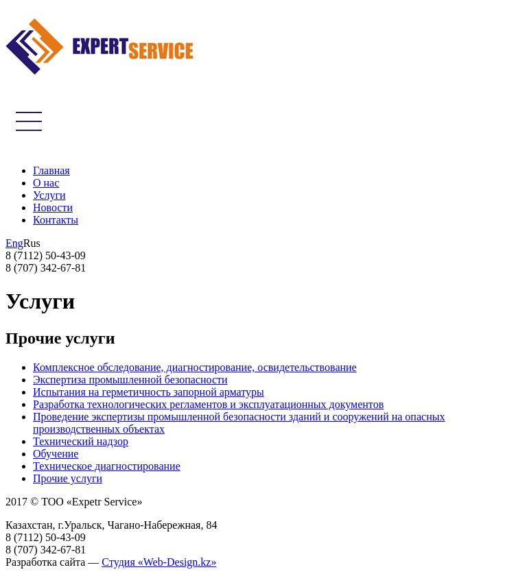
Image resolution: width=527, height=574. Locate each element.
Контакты (55, 220)
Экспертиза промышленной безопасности (130, 379)
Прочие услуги (67, 478)
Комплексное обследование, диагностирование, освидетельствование (195, 367)
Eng (14, 243)
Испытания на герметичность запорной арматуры (148, 392)
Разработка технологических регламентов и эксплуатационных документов (208, 404)
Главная (51, 170)
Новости (53, 207)
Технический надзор (80, 441)
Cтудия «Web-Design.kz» (159, 562)
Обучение (55, 453)
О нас (46, 183)
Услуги (49, 195)
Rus (31, 243)
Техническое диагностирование (106, 466)
